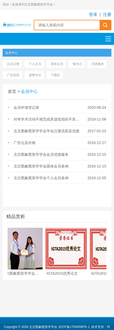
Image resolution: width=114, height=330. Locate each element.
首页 (12, 91)
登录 (93, 14)
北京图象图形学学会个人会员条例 (41, 178)
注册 (107, 14)
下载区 (55, 75)
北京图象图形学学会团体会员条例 (41, 166)
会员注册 (13, 64)
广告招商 (13, 75)
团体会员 (57, 64)
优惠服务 (98, 64)
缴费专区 (35, 75)
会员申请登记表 (26, 107)
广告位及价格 (25, 143)
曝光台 (77, 64)
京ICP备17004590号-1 (74, 327)
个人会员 (35, 64)
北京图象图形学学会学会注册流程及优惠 (46, 131)
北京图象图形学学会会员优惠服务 (41, 154)
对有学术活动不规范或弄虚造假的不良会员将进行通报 (48, 119)
